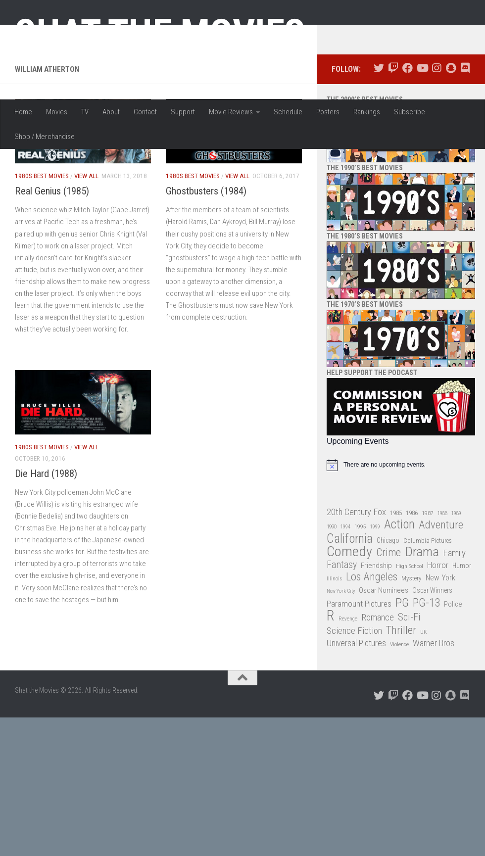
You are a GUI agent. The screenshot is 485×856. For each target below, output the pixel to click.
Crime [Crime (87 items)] (388, 647)
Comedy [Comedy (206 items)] (349, 646)
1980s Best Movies (42, 270)
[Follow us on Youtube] (422, 162)
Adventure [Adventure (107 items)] (441, 619)
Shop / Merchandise (44, 136)
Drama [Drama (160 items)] (422, 646)
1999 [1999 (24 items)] (375, 621)
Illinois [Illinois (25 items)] (334, 673)
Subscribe (409, 111)
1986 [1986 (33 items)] (412, 607)
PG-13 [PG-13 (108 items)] (426, 697)
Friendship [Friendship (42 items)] (376, 659)
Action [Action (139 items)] (399, 619)
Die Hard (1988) (46, 568)
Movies (56, 111)
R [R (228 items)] (331, 710)
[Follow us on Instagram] (436, 162)
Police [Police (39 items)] (453, 698)
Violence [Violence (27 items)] (399, 738)
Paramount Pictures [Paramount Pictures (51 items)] (359, 698)
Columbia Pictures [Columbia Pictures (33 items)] (427, 634)
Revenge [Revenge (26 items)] (348, 713)
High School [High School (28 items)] (409, 660)
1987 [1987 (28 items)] (428, 607)
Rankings (366, 111)
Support (183, 111)
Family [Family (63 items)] (454, 647)
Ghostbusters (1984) (206, 285)
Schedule (288, 111)
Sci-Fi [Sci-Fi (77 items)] (409, 711)
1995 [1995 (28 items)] (360, 621)
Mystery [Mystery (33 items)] (411, 672)
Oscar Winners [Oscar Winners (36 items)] (432, 685)
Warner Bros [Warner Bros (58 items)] (433, 737)
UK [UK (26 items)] (423, 726)
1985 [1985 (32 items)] (396, 607)
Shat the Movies (160, 34)
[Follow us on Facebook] (407, 162)
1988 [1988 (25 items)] (442, 607)
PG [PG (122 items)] (402, 697)
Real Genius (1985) (52, 285)
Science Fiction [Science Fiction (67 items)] (354, 724)
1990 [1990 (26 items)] (332, 621)
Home (23, 111)
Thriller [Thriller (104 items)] (401, 724)
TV (85, 111)
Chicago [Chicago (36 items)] (388, 634)
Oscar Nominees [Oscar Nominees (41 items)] (383, 684)
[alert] (401, 559)
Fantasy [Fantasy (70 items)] (342, 659)
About (111, 111)
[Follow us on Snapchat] (450, 162)
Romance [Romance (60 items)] (377, 712)
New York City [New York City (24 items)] (341, 685)
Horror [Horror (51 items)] (437, 659)
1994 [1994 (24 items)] (345, 621)
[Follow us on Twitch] (393, 162)
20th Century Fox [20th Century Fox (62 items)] (356, 606)
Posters (328, 111)
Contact (145, 111)
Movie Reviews (231, 111)
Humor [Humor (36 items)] (461, 660)
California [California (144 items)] (350, 632)
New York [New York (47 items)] (440, 672)
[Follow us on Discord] (465, 162)
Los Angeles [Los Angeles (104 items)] (371, 671)
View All (86, 270)
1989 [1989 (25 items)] (456, 607)
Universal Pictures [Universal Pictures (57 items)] (356, 738)
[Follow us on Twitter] (379, 162)
